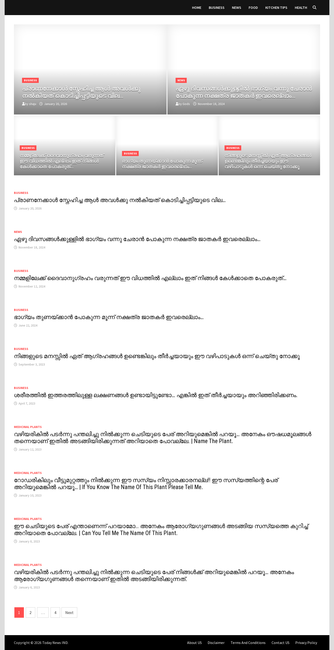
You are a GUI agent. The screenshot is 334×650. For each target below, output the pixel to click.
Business (217, 7)
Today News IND (55, 642)
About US (194, 642)
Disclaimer (216, 642)
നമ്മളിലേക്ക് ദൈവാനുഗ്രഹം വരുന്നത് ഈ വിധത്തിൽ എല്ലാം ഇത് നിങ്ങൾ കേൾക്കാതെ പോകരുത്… (150, 278)
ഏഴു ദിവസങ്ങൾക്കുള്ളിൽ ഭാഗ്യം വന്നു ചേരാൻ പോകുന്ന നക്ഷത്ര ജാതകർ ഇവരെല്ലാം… (137, 239)
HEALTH (301, 7)
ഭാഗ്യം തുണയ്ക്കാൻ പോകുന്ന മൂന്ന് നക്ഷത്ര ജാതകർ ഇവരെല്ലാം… (109, 317)
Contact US (280, 642)
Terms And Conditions (248, 642)
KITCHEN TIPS (276, 7)
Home (196, 7)
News (236, 7)
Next (69, 612)
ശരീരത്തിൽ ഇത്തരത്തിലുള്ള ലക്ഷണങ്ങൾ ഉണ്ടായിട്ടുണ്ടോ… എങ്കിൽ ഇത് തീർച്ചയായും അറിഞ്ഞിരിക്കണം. (156, 395)
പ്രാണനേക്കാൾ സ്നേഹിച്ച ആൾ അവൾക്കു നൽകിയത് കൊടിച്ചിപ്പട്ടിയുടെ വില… (120, 200)
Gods (186, 104)
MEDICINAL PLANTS (28, 427)
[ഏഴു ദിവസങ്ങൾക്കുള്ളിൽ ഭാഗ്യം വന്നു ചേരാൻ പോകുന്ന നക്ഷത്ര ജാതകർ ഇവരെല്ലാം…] (243, 91)
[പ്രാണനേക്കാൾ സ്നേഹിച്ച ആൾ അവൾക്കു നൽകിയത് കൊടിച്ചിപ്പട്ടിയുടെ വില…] (90, 91)
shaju (32, 104)
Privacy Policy (306, 642)
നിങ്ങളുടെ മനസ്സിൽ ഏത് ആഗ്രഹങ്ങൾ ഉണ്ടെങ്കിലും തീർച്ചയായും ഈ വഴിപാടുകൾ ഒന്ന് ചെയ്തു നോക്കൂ (157, 356)
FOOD (253, 7)
